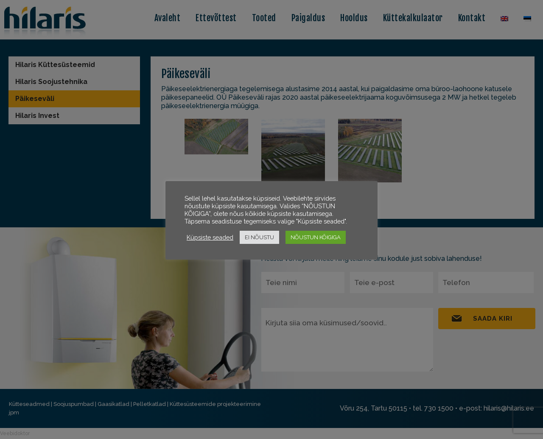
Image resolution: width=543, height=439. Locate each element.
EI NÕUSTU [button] (259, 237)
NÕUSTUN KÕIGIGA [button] (316, 237)
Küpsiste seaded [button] (210, 237)
